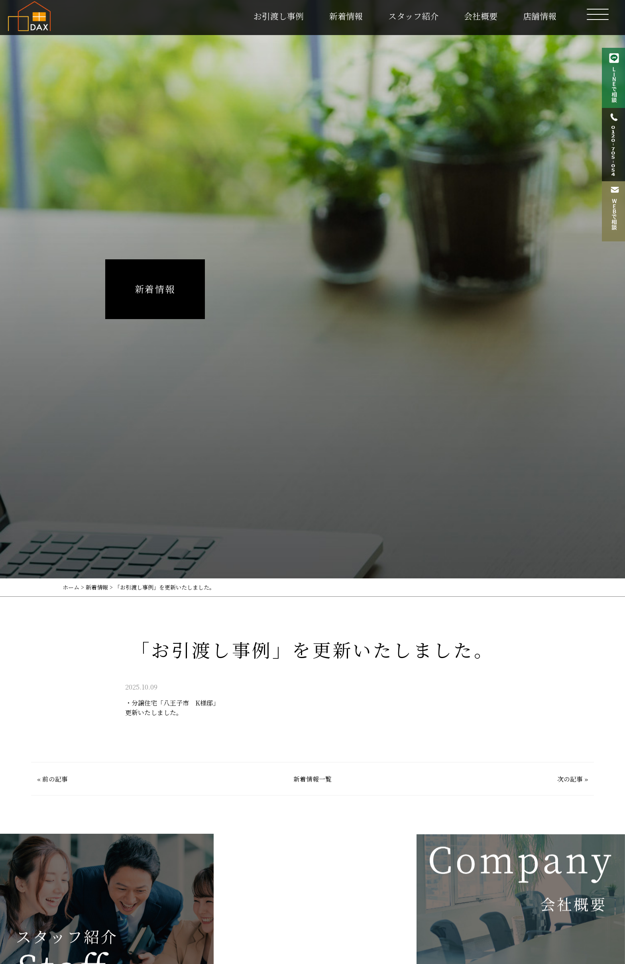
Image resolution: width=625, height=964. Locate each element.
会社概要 (480, 16)
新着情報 (346, 16)
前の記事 (55, 778)
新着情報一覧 (312, 778)
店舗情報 (539, 16)
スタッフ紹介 (413, 16)
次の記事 (570, 778)
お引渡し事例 (279, 16)
